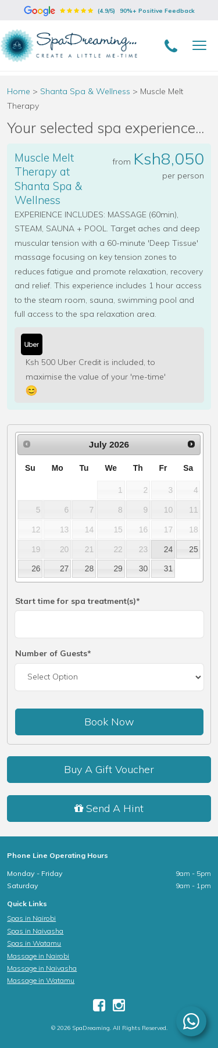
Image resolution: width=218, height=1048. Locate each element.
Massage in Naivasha (42, 968)
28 (89, 568)
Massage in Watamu (40, 980)
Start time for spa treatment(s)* (77, 601)
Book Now (109, 721)
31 (168, 568)
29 (117, 568)
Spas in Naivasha (35, 931)
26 (35, 568)
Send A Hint (109, 808)
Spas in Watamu (34, 943)
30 (143, 568)
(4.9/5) (109, 11)
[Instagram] (119, 1007)
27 (64, 568)
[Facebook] (99, 1007)
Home (18, 91)
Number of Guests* (53, 653)
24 (168, 549)
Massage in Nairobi (38, 956)
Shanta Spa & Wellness (86, 91)
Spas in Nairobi (31, 918)
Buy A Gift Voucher (109, 769)
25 (193, 549)
